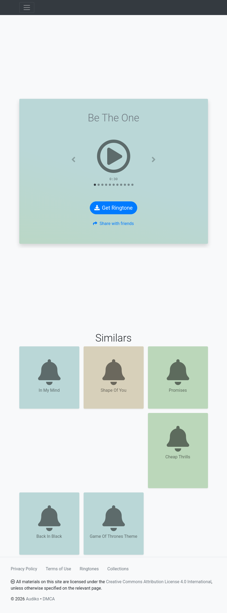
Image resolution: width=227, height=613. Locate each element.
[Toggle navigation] (26, 7)
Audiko (32, 598)
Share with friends (113, 223)
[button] (73, 159)
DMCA (49, 598)
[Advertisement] (113, 57)
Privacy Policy (24, 568)
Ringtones (89, 568)
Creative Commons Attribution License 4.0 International (158, 581)
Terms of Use (58, 568)
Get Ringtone (113, 208)
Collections (118, 568)
